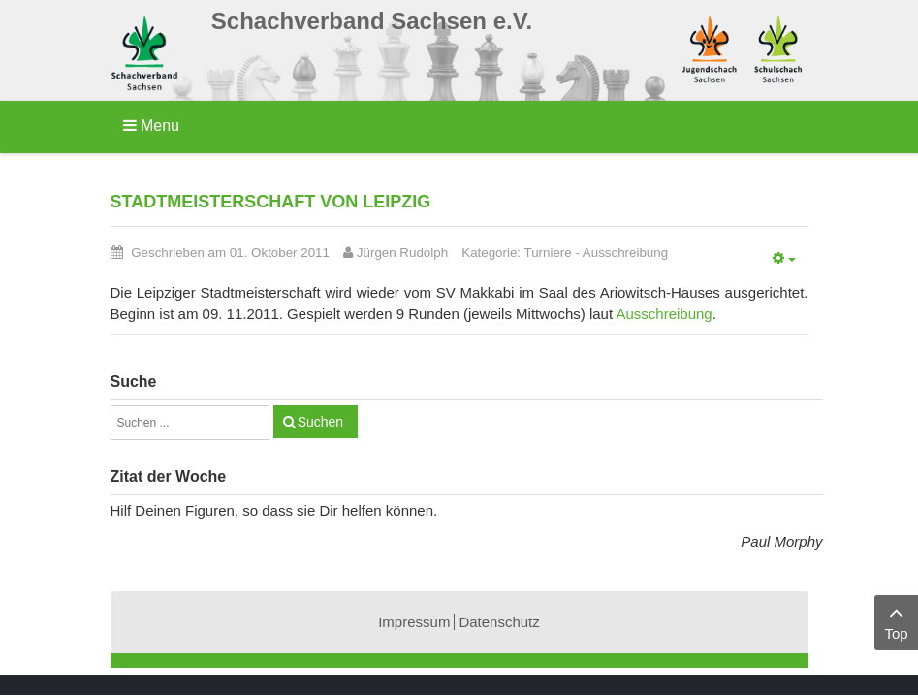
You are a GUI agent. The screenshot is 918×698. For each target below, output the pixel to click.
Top (896, 621)
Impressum (414, 622)
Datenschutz (499, 622)
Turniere (548, 252)
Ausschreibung (625, 252)
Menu (151, 125)
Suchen (320, 421)
